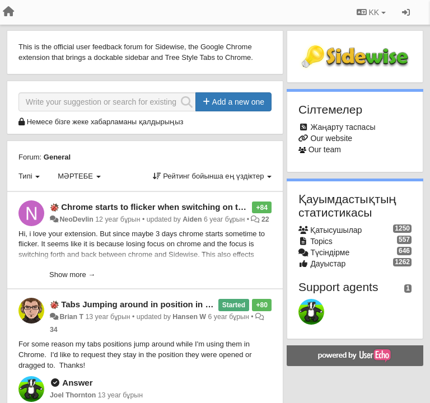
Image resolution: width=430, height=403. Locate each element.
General (57, 157)
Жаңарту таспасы (342, 127)
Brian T (71, 317)
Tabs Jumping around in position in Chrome (149, 304)
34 (54, 330)
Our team (325, 149)
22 (265, 219)
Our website (331, 138)
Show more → (72, 274)
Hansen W (189, 317)
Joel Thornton (73, 395)
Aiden (192, 219)
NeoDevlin (76, 219)
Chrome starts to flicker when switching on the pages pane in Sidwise (200, 207)
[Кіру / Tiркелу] (406, 12)
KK (371, 12)
